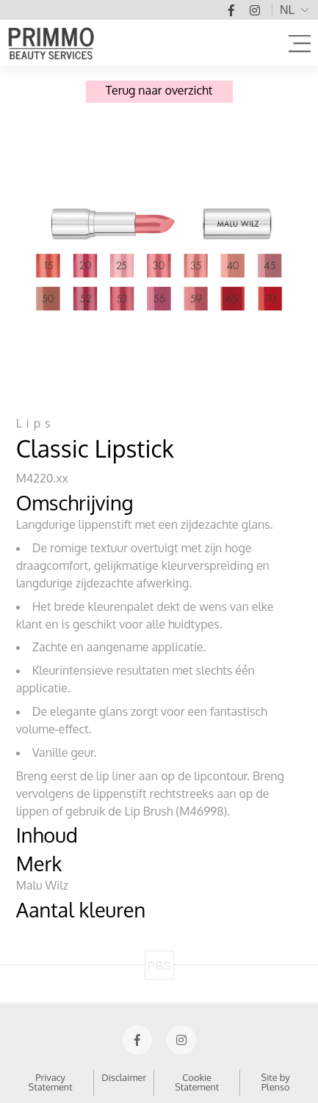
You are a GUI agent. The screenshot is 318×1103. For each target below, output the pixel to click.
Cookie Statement (197, 1082)
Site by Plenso (275, 1082)
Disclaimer (123, 1077)
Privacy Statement (51, 1082)
